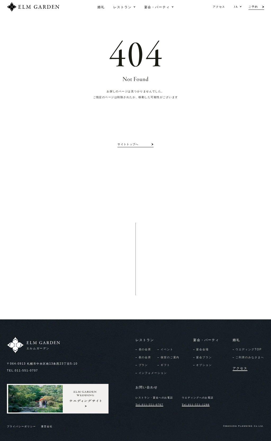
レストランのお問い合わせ (67, 280)
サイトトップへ (128, 144)
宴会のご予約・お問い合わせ (68, 291)
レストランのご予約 (62, 269)
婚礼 (101, 6)
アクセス (219, 6)
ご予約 (253, 6)
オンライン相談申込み (172, 280)
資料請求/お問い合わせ (172, 269)
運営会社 (47, 426)
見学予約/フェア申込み (172, 291)
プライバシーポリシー (21, 426)
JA (236, 6)
